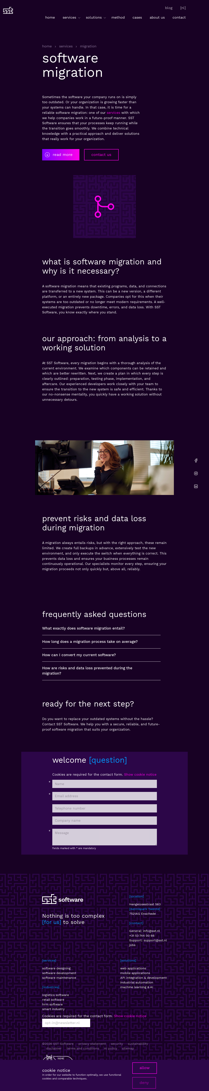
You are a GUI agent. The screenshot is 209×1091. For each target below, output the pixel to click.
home (50, 17)
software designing (56, 968)
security (117, 1044)
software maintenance (59, 978)
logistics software (55, 995)
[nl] (183, 8)
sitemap (128, 1048)
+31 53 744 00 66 (142, 935)
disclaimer (54, 1048)
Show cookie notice (140, 774)
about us (157, 17)
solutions (96, 17)
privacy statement (92, 1044)
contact (179, 17)
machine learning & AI (136, 987)
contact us (101, 154)
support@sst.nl (155, 940)
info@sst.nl (151, 931)
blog (169, 8)
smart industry (53, 1009)
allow (145, 1068)
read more (58, 154)
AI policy (110, 1048)
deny (144, 1082)
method (118, 17)
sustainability (138, 1044)
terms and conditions (83, 1048)
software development (59, 973)
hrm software (52, 1004)
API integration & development (143, 978)
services (72, 17)
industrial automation (136, 982)
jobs (132, 945)
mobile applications (135, 973)
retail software (53, 999)
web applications (133, 968)
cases (137, 17)
